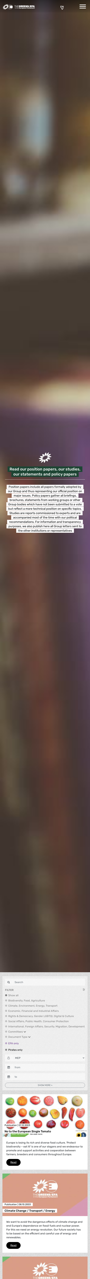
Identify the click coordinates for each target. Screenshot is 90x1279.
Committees (17, 1031)
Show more (44, 1085)
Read (15, 1162)
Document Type (19, 1036)
